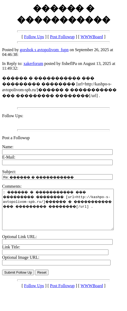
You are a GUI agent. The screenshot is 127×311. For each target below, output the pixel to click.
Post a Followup (16, 137)
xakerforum (33, 63)
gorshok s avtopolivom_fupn (44, 49)
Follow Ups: (12, 115)
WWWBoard (92, 36)
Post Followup (62, 36)
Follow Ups (34, 36)
